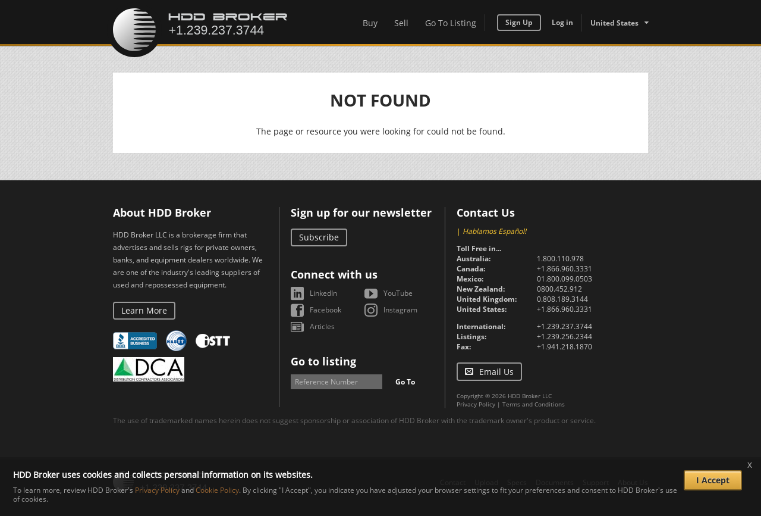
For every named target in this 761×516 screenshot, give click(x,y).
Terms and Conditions (533, 404)
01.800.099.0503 (564, 279)
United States (614, 23)
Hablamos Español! (494, 231)
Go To (405, 382)
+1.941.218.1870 (564, 347)
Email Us (496, 371)
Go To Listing (450, 23)
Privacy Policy (476, 404)
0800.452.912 (559, 289)
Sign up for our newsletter (361, 212)
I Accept (712, 480)
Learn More (144, 310)
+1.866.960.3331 (564, 269)
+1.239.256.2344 (564, 337)
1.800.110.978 (560, 259)
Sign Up (519, 22)
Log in (562, 22)
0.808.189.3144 (562, 299)
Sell (401, 23)
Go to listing (323, 361)
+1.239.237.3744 (564, 326)
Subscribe (319, 237)
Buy (370, 23)
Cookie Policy (217, 490)
